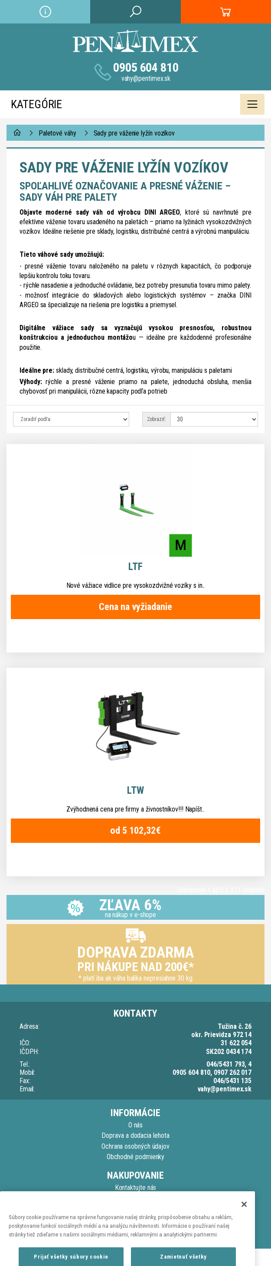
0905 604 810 (146, 67)
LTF (135, 567)
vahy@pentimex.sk (146, 78)
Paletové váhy (57, 133)
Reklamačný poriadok (135, 1198)
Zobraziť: (156, 419)
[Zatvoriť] (244, 1216)
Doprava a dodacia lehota (135, 1135)
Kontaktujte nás (136, 1187)
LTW (135, 790)
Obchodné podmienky (136, 1157)
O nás (135, 1125)
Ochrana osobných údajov (135, 1146)
